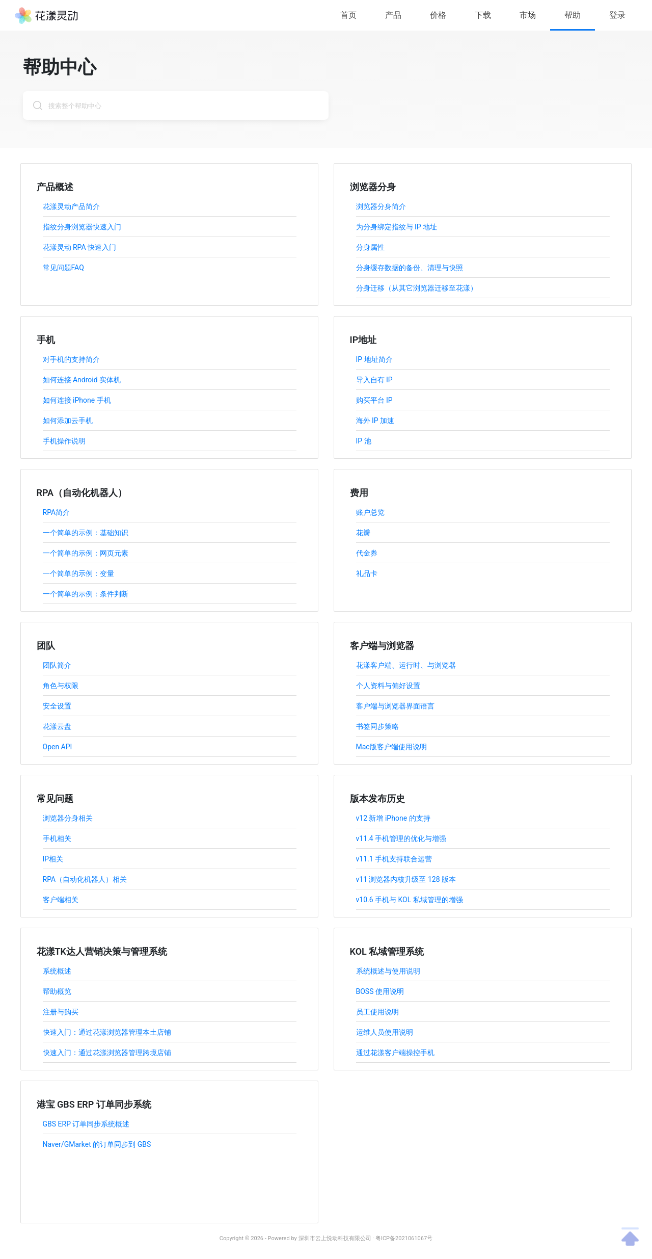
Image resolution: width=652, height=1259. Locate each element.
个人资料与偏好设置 (388, 685)
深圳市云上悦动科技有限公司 (334, 1238)
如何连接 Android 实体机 (82, 380)
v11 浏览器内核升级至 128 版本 (406, 879)
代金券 (366, 553)
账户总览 (370, 512)
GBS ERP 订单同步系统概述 (86, 1124)
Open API (57, 747)
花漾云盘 (57, 726)
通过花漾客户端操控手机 (395, 1052)
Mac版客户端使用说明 (391, 747)
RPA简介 (56, 512)
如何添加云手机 (68, 420)
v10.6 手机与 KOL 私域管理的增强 (409, 900)
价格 (438, 15)
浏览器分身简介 (381, 206)
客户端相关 (60, 900)
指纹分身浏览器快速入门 (82, 227)
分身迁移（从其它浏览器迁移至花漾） (416, 288)
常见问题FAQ (63, 268)
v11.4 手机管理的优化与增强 (401, 838)
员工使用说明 (377, 1012)
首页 (348, 15)
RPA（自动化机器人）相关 (85, 879)
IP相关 (53, 859)
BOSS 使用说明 (380, 991)
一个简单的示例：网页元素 (85, 553)
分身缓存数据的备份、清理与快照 (409, 268)
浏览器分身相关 (68, 818)
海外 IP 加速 (375, 420)
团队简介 (57, 665)
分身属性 (370, 247)
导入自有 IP (374, 380)
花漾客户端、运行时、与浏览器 (406, 665)
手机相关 (57, 838)
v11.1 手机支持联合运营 (394, 859)
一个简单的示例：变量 (78, 573)
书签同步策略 (377, 726)
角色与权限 (60, 685)
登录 (617, 15)
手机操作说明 (64, 441)
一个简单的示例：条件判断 (85, 594)
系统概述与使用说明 (388, 971)
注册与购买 (60, 1012)
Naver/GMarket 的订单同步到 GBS (97, 1144)
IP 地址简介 (374, 359)
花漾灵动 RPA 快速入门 (80, 247)
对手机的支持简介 (71, 359)
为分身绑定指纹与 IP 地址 (397, 227)
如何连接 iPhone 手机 (77, 400)
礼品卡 (366, 573)
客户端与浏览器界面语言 (395, 706)
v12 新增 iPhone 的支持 (393, 818)
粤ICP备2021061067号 (403, 1238)
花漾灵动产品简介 (71, 206)
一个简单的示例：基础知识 (85, 533)
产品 (393, 15)
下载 (483, 15)
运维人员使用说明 (384, 1032)
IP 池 (363, 441)
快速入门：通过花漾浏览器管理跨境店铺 (107, 1052)
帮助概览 (57, 991)
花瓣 (363, 533)
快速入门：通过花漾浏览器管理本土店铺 (107, 1032)
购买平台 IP (374, 400)
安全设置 (57, 706)
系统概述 (57, 971)
